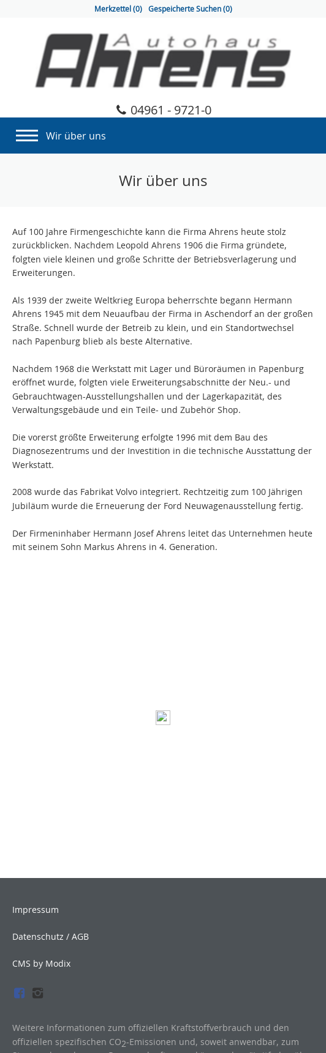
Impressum (35, 910)
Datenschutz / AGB (50, 936)
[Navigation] (27, 132)
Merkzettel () (118, 9)
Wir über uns (76, 136)
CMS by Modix (41, 963)
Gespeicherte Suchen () (190, 9)
